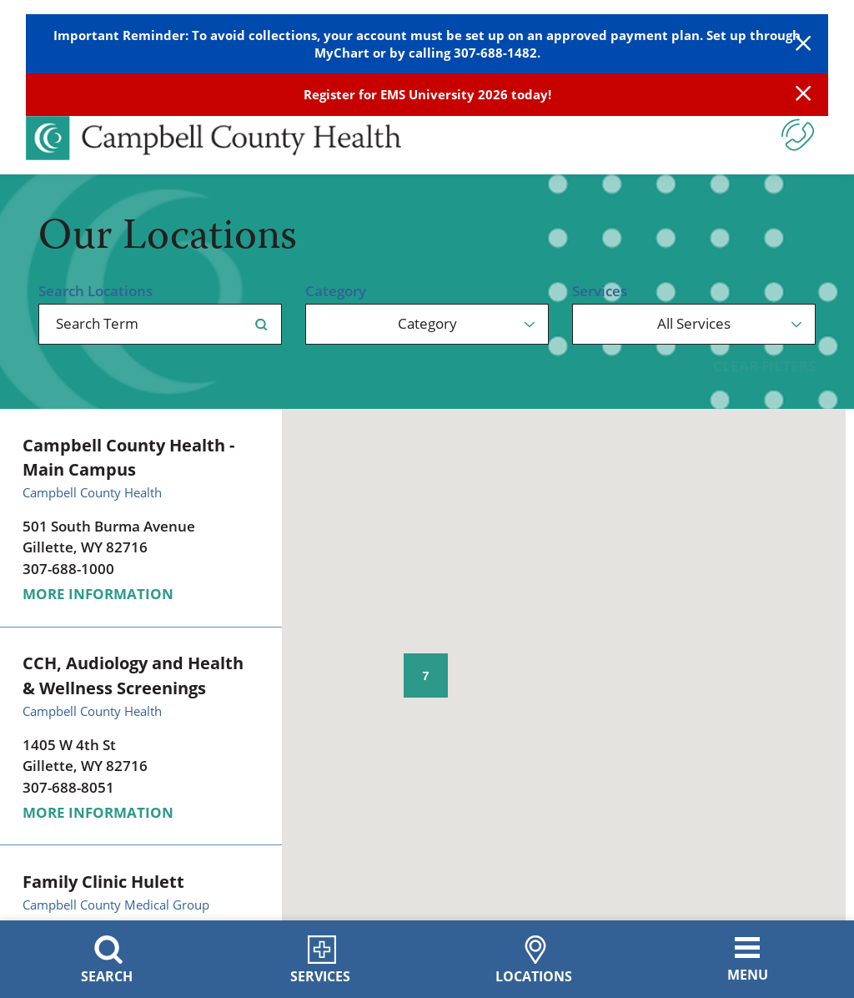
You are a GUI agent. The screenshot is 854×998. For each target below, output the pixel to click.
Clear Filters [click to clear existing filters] (764, 366)
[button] (703, 484)
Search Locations (95, 291)
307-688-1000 (68, 568)
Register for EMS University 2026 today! (427, 94)
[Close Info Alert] (803, 94)
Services (599, 291)
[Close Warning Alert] (803, 43)
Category (335, 291)
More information (98, 594)
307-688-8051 (68, 787)
